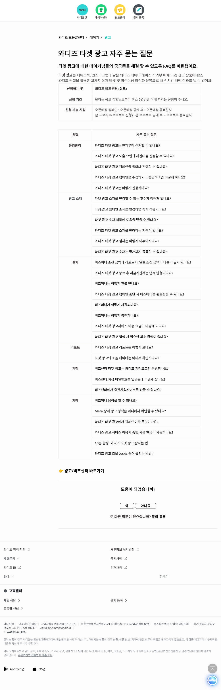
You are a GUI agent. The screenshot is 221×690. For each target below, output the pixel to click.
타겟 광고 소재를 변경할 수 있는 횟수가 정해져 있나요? (133, 198)
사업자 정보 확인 (139, 624)
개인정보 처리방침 (124, 549)
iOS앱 (39, 669)
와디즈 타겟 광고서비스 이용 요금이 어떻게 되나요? (130, 326)
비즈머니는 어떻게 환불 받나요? (117, 283)
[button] (212, 680)
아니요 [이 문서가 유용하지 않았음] (145, 505)
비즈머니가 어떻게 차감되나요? (116, 304)
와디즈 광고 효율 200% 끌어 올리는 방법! (124, 453)
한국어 (164, 576)
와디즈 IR (12, 567)
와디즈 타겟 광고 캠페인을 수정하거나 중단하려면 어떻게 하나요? (140, 177)
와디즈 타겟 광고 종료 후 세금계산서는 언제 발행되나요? (134, 273)
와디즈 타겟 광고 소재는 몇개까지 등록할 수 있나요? (131, 251)
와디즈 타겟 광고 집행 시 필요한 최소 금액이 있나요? (131, 336)
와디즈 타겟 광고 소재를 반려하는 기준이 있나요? (129, 230)
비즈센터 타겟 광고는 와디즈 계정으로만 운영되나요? (132, 368)
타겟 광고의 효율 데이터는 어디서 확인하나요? (127, 358)
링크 (122, 88)
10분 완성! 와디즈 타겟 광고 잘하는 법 (121, 443)
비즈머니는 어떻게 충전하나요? (116, 315)
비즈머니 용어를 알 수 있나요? (116, 400)
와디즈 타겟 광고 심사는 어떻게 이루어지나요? (127, 241)
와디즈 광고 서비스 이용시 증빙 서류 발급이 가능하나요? (134, 432)
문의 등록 (159, 516)
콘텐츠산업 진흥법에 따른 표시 (35, 655)
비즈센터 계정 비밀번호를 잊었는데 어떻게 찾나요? (130, 379)
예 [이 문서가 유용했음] (127, 505)
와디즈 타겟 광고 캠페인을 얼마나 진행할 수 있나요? (131, 166)
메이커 (94, 37)
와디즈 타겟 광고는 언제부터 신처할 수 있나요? (128, 145)
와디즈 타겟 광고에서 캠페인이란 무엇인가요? (126, 422)
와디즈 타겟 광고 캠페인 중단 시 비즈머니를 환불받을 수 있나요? (139, 294)
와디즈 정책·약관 (17, 549)
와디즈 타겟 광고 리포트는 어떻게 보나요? (124, 347)
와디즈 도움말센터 (71, 37)
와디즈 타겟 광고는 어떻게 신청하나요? (122, 188)
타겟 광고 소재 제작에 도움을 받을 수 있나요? (126, 219)
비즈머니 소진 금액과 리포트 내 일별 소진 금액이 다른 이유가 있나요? (143, 262)
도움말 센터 (14, 609)
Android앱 (14, 669)
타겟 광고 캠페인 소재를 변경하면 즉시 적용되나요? (130, 209)
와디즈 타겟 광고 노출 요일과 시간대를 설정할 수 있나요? (135, 156)
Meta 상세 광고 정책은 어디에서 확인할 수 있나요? (130, 411)
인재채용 (118, 567)
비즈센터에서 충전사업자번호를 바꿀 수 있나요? (128, 390)
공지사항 (118, 558)
